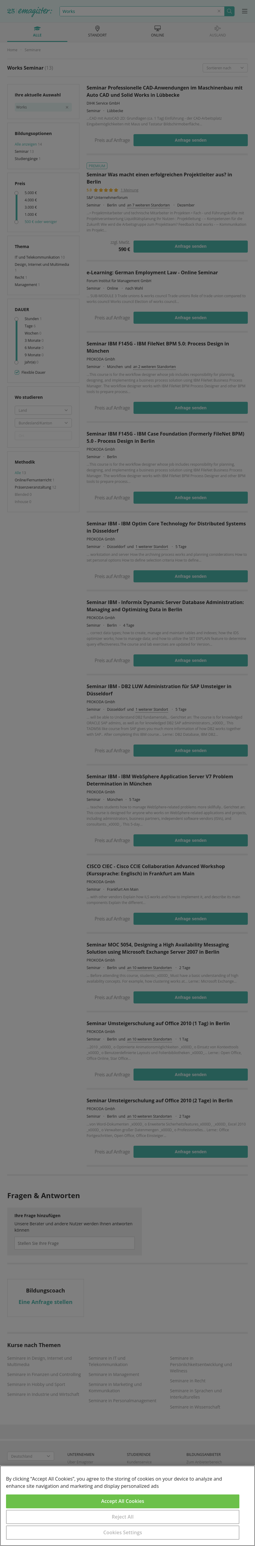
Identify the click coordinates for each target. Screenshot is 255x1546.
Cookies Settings (122, 1532)
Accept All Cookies (122, 1501)
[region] (127, 1506)
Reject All (123, 1516)
